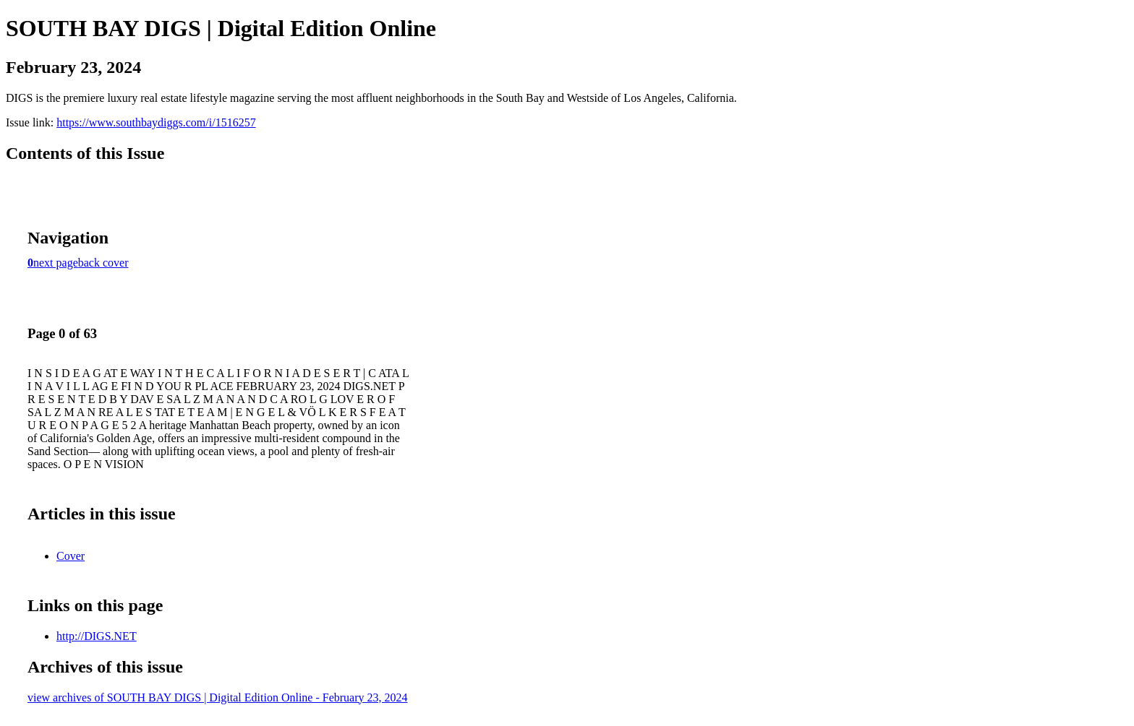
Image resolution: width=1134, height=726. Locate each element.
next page (55, 262)
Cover (70, 556)
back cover (103, 262)
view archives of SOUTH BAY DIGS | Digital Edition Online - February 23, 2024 (217, 697)
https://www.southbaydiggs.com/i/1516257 (155, 122)
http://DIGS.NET (96, 636)
